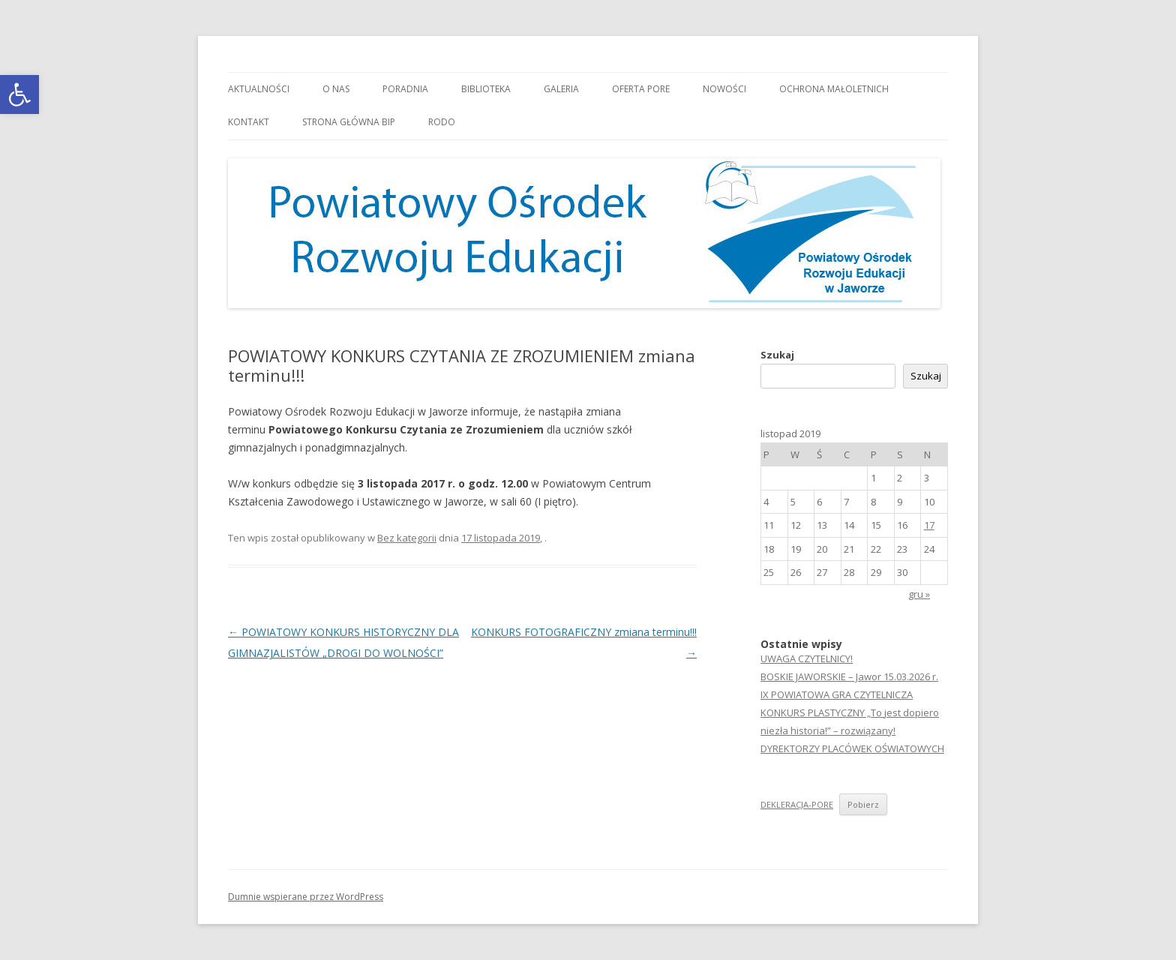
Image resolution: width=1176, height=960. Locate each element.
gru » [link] (919, 594)
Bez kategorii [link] (406, 537)
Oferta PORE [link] (641, 88)
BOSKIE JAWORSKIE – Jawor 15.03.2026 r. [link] (849, 676)
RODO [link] (441, 122)
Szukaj (777, 355)
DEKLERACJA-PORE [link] (796, 804)
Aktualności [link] (259, 88)
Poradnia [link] (405, 88)
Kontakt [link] (248, 122)
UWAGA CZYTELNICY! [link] (806, 658)
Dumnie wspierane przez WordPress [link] (305, 896)
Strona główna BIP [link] (348, 122)
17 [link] (929, 525)
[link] (19, 94)
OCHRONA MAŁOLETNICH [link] (834, 88)
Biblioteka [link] (486, 88)
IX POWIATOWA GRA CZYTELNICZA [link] (836, 694)
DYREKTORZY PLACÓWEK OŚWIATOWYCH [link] (852, 748)
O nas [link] (336, 88)
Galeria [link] (561, 88)
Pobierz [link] (863, 804)
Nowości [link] (724, 88)
